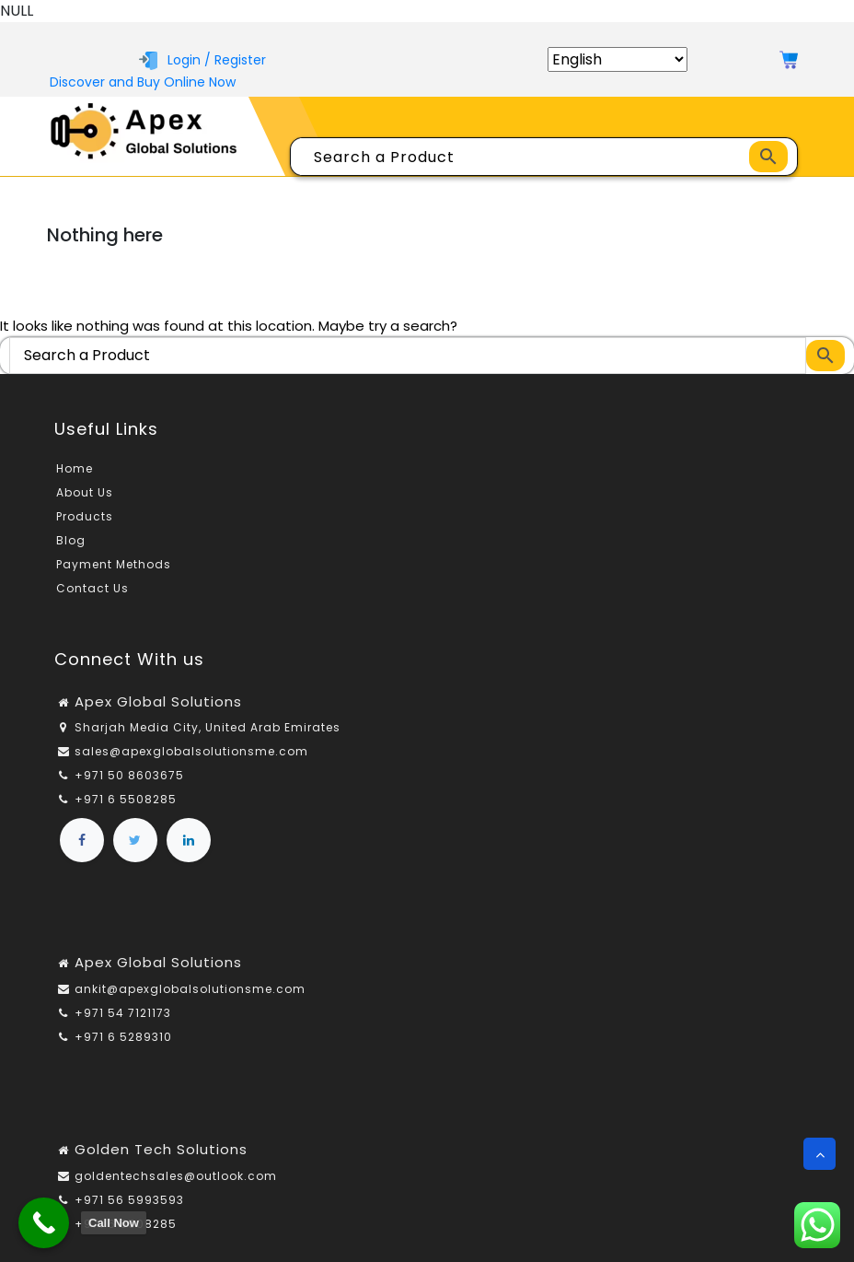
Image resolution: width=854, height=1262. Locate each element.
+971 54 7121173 (123, 1013)
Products (84, 516)
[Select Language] (617, 59)
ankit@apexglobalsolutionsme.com (190, 989)
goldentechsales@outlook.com (176, 1176)
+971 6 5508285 (126, 799)
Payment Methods (113, 564)
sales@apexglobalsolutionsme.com (191, 751)
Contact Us (92, 588)
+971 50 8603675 (129, 775)
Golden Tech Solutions (161, 1149)
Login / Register (202, 60)
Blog (71, 540)
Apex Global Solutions (158, 701)
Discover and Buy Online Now (143, 82)
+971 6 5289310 (123, 1037)
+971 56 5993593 (129, 1200)
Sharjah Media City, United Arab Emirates (207, 727)
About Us (84, 492)
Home (74, 468)
